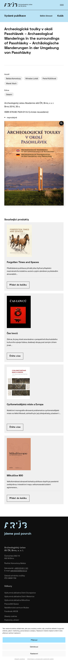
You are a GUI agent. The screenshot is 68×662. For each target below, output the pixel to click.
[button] (62, 5)
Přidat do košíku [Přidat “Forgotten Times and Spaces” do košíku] (18, 285)
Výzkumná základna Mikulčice (17, 600)
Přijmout (34, 640)
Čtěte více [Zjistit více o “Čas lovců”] (15, 356)
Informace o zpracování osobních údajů (40, 659)
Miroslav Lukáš (31, 78)
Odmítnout (34, 646)
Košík (60, 16)
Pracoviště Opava (11, 603)
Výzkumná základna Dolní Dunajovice (20, 592)
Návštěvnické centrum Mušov (16, 607)
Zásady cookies (20, 659)
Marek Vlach (11, 83)
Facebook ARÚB (11, 611)
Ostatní (9, 94)
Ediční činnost (46, 16)
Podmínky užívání (11, 620)
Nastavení (34, 653)
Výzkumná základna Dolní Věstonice (19, 596)
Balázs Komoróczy (13, 78)
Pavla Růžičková (49, 78)
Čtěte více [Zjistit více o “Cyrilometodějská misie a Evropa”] (15, 427)
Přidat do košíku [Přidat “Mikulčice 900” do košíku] (18, 498)
